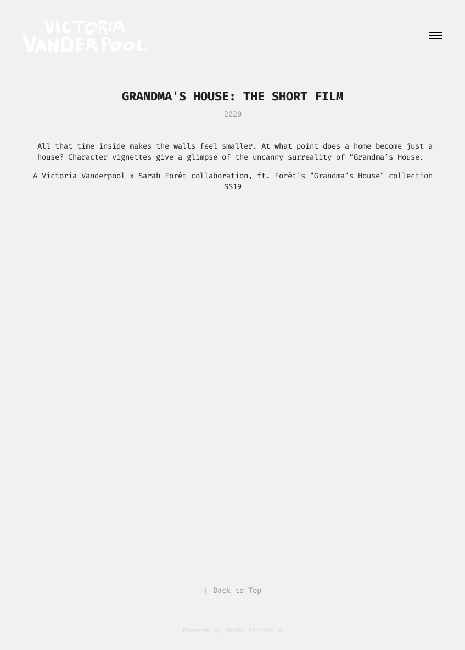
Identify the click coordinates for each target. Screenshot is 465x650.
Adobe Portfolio (254, 630)
